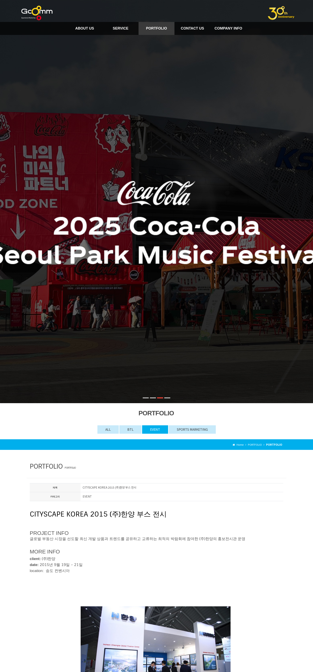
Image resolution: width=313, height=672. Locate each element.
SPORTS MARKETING (192, 429)
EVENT (155, 429)
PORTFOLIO (156, 28)
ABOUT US (84, 28)
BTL (130, 429)
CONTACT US (192, 28)
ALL (108, 429)
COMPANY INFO (228, 28)
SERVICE (121, 28)
